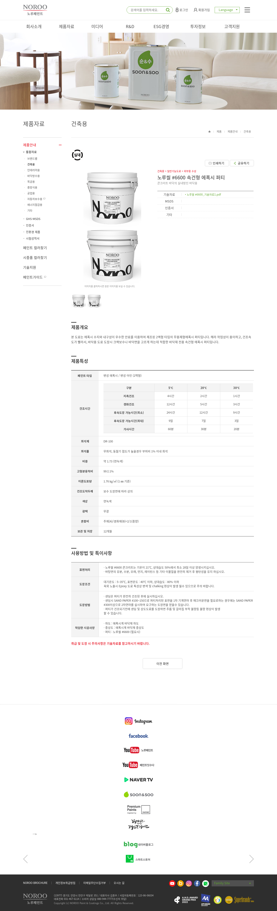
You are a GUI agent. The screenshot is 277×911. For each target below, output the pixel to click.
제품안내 (29, 144)
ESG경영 (161, 26)
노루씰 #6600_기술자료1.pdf (204, 194)
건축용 (31, 164)
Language (227, 9)
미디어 (97, 26)
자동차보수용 (34, 199)
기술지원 (29, 267)
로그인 (182, 9)
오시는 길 (119, 883)
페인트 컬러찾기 (35, 247)
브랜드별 (32, 158)
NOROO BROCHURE (35, 883)
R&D (130, 26)
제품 (219, 131)
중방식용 (32, 187)
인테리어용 (33, 170)
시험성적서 (32, 238)
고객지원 (232, 26)
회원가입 (202, 9)
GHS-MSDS (33, 219)
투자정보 (198, 26)
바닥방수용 (33, 176)
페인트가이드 (33, 277)
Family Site (232, 883)
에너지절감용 (34, 205)
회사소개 (34, 26)
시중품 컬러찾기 (35, 257)
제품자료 (66, 26)
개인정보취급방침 (65, 883)
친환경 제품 (33, 232)
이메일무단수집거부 (94, 883)
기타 (29, 210)
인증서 (30, 225)
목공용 (31, 181)
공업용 (31, 193)
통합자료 (31, 152)
